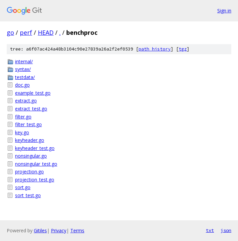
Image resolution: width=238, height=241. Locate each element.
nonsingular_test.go (36, 164)
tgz (183, 49)
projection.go (29, 171)
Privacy (58, 230)
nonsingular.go (31, 156)
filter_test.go (28, 124)
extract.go (26, 100)
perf (26, 32)
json (226, 230)
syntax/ (23, 69)
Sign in (224, 10)
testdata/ (25, 77)
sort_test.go (28, 195)
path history (155, 49)
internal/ (24, 61)
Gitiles (40, 230)
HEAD (46, 32)
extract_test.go (31, 108)
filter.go (23, 116)
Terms (77, 230)
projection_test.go (34, 179)
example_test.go (33, 93)
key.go (22, 132)
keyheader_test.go (35, 148)
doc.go (22, 85)
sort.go (22, 187)
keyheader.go (29, 140)
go (10, 32)
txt (210, 230)
